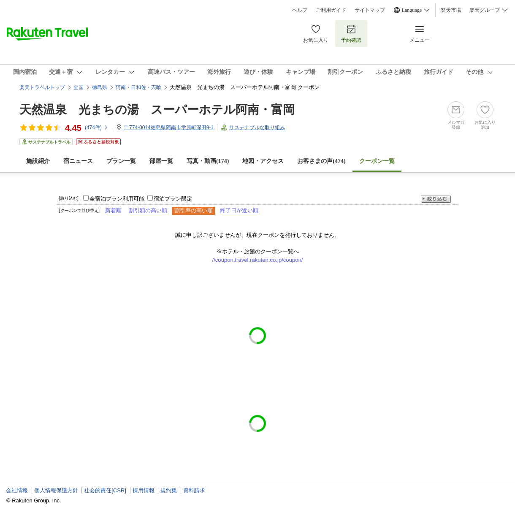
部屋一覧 (161, 161)
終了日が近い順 (239, 210)
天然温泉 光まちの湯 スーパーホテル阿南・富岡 (157, 109)
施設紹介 (38, 161)
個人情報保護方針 (56, 490)
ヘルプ (299, 10)
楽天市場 (451, 10)
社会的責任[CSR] (105, 490)
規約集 (168, 490)
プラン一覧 (121, 161)
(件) (96, 127)
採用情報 (143, 490)
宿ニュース (78, 161)
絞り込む (436, 199)
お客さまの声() (321, 161)
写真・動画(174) (208, 161)
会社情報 (17, 490)
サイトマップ (370, 10)
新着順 (113, 210)
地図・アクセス (263, 161)
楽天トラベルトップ (42, 87)
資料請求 (194, 490)
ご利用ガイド (331, 10)
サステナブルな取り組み (257, 127)
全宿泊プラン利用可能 (116, 198)
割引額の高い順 (148, 210)
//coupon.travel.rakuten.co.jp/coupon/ (257, 260)
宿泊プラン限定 (173, 198)
